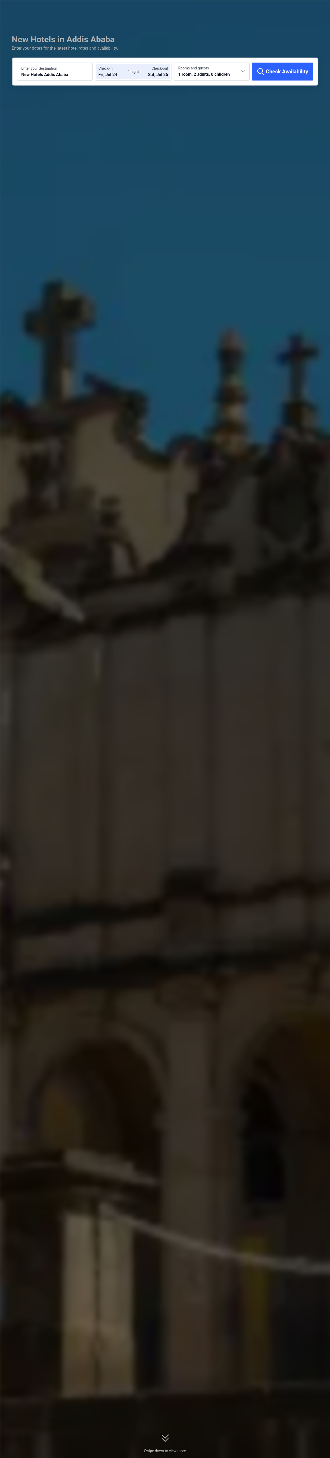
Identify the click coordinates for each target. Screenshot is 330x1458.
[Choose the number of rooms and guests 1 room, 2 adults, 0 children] (211, 71)
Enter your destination (39, 68)
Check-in (105, 68)
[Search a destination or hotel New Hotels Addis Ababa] (55, 72)
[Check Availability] (282, 72)
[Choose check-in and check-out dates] (114, 71)
